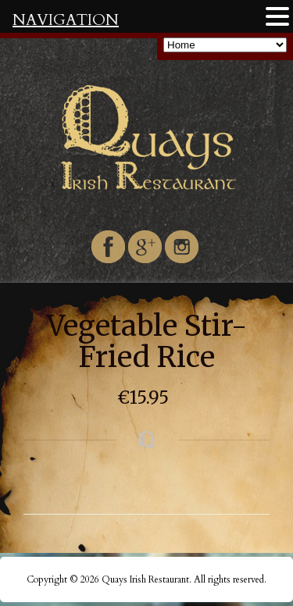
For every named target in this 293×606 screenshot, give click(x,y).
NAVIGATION (66, 19)
